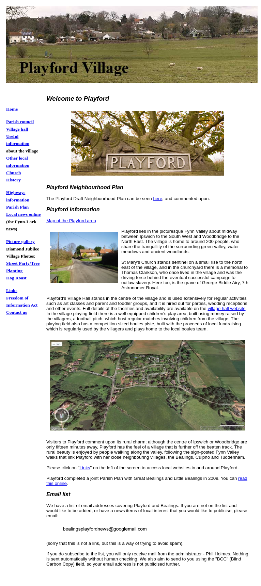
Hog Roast (16, 277)
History (13, 179)
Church (13, 172)
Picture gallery (20, 241)
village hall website (226, 308)
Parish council (20, 121)
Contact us (16, 312)
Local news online (23, 214)
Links (11, 290)
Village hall (17, 129)
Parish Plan (17, 207)
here (157, 198)
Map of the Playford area (71, 220)
